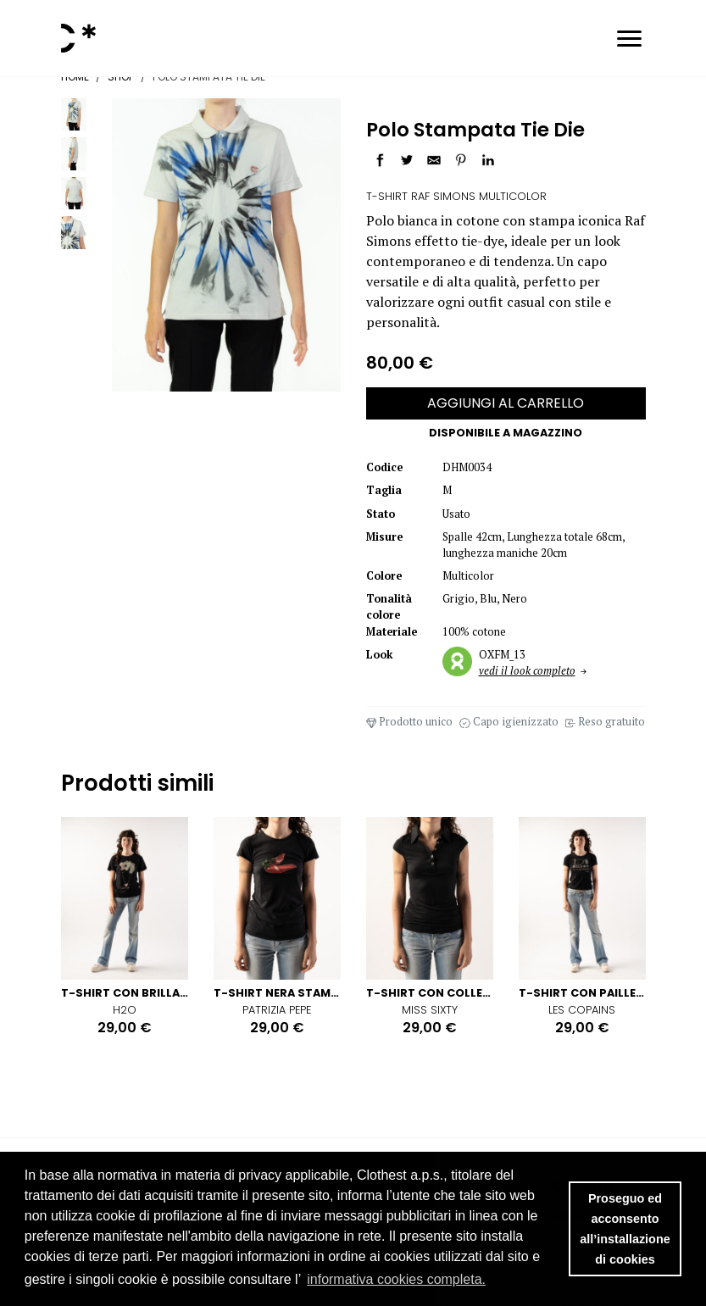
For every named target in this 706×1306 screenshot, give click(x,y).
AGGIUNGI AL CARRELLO (505, 403)
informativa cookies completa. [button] (396, 1279)
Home (75, 76)
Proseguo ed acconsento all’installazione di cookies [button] (625, 1229)
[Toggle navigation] (629, 41)
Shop (121, 76)
